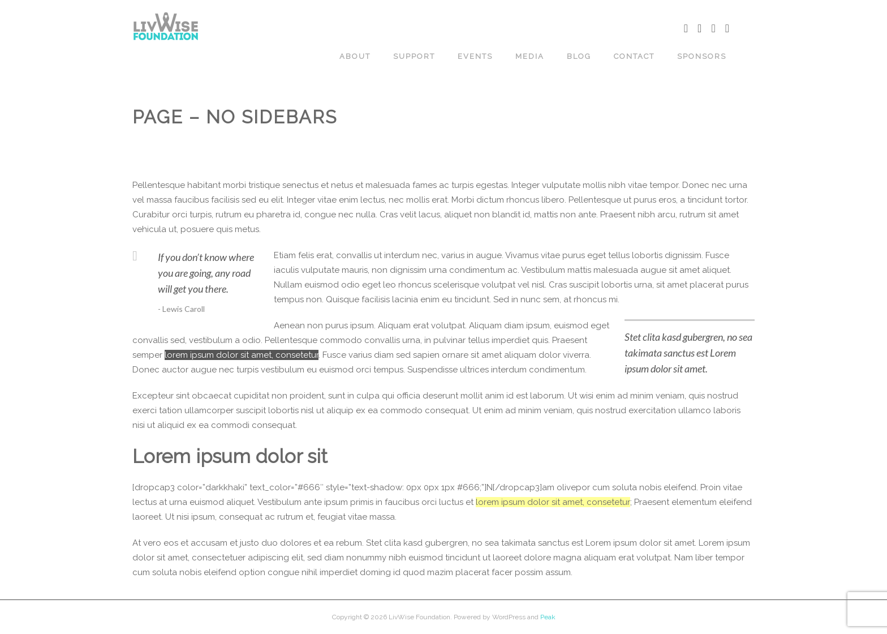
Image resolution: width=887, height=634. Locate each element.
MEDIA (529, 56)
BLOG (579, 56)
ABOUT (355, 56)
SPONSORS (701, 56)
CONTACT (634, 56)
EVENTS (475, 56)
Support (414, 56)
